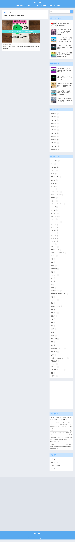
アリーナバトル (57, 193)
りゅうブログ (37, 2)
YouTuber (55, 168)
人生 (53, 260)
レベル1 (55, 226)
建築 (38, 5)
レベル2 (55, 229)
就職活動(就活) (57, 293)
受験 (53, 283)
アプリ (55, 367)
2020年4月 (55, 133)
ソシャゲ (54, 208)
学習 (53, 299)
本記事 (54, 338)
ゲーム (54, 184)
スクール (55, 369)
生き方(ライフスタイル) (58, 351)
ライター (55, 277)
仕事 (53, 264)
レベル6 (55, 240)
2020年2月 (55, 140)
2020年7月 (55, 124)
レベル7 (55, 243)
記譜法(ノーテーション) (58, 372)
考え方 (54, 358)
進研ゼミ (55, 302)
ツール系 (54, 211)
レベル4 (55, 234)
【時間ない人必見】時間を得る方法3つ (59, 433)
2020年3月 (55, 137)
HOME (37, 536)
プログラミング (56, 251)
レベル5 (55, 237)
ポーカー (43, 5)
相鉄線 (55, 379)
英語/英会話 (55, 364)
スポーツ (54, 202)
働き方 (54, 267)
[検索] (71, 11)
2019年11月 (55, 150)
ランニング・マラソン (58, 205)
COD (54, 187)
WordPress (56, 218)
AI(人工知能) (55, 161)
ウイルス (54, 181)
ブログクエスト (57, 223)
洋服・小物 (55, 341)
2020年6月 (55, 127)
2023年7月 (55, 114)
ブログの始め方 (19, 5)
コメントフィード (56, 468)
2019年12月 (55, 147)
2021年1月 (55, 117)
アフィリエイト (56, 178)
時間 (53, 328)
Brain (53, 165)
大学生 (54, 289)
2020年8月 (55, 120)
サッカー (54, 199)
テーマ (55, 220)
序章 (54, 245)
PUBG (55, 190)
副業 (53, 273)
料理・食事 (55, 315)
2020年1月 (55, 143)
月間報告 (55, 248)
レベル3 (55, 231)
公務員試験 (55, 270)
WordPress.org (55, 471)
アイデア (54, 171)
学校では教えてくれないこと (60, 295)
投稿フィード (54, 464)
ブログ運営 (55, 215)
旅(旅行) (54, 318)
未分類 (54, 331)
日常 (53, 321)
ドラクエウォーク (57, 196)
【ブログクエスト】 (30, 5)
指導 (53, 311)
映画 (53, 325)
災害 (53, 348)
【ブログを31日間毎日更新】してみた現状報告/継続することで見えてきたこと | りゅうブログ (61, 428)
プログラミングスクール (54, 5)
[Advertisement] (61, 399)
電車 (53, 376)
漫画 (53, 344)
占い (53, 280)
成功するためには (57, 308)
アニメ (54, 174)
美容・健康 (55, 354)
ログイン (53, 461)
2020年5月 (55, 130)
